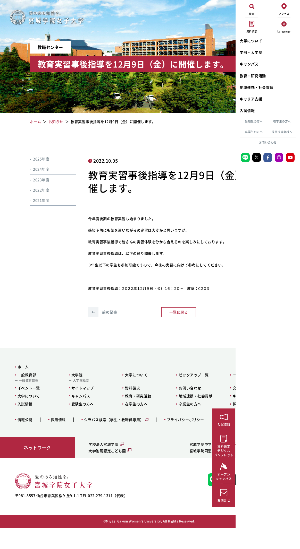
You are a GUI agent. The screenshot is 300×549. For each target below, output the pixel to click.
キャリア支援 (251, 98)
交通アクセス (195, 400)
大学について (251, 40)
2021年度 (35, 200)
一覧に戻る (145, 325)
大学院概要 (66, 393)
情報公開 (21, 432)
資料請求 (106, 400)
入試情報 (247, 110)
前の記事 (93, 325)
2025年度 (35, 158)
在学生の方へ (282, 121)
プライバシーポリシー (182, 432)
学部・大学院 (251, 52)
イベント (201, 160)
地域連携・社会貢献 (256, 87)
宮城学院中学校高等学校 (170, 457)
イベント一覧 (25, 400)
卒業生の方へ (254, 132)
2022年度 (35, 190)
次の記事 (197, 325)
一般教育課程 (25, 393)
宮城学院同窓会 (163, 463)
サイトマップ (68, 400)
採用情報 (55, 432)
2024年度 (35, 169)
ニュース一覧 (195, 387)
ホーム (20, 379)
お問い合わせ (268, 142)
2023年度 (35, 179)
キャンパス (249, 63)
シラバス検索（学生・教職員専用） (111, 432)
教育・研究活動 (253, 75)
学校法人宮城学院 (85, 457)
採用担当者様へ (282, 132)
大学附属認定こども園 (89, 463)
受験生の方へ (254, 121)
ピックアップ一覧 (156, 387)
